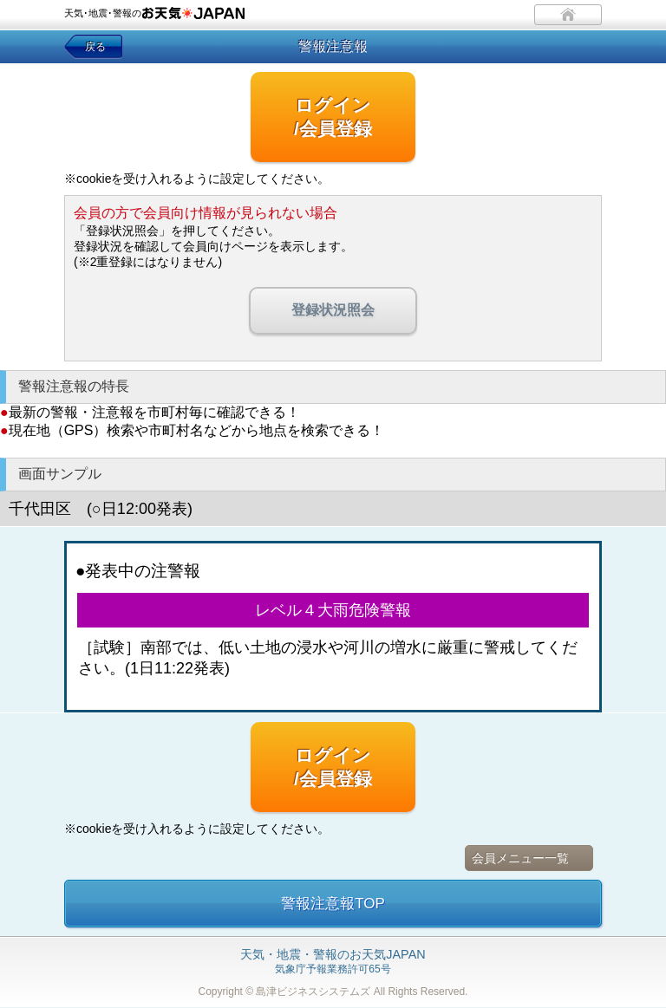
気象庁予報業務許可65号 (332, 962)
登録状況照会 (333, 309)
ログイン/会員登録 (333, 117)
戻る (95, 47)
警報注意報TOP (333, 903)
